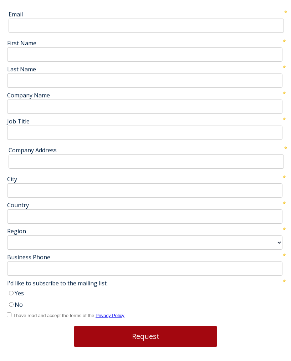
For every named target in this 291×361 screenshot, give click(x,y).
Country (18, 205)
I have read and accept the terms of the (69, 315)
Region (16, 231)
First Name (21, 43)
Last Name (21, 69)
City (12, 179)
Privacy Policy (110, 315)
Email (16, 14)
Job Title (18, 121)
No (19, 305)
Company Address (33, 150)
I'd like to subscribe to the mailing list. (57, 283)
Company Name (28, 95)
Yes (19, 293)
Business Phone (28, 257)
